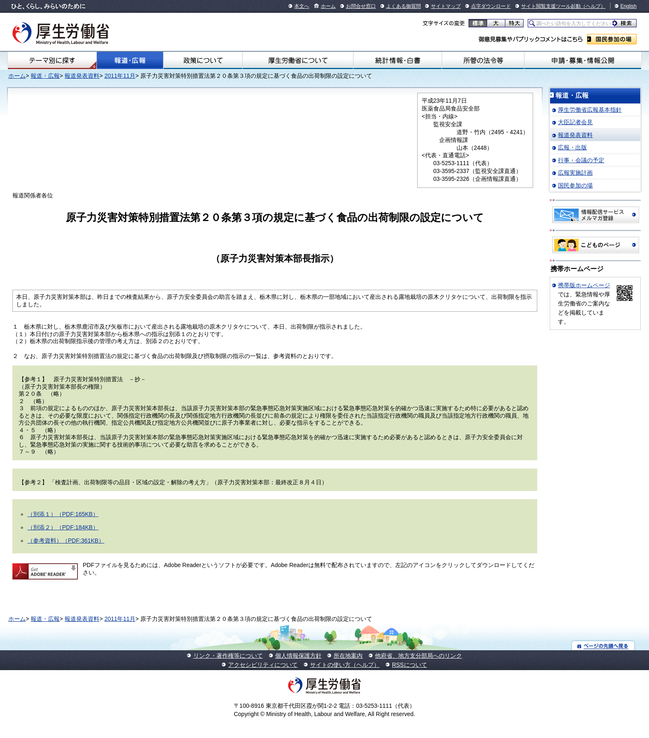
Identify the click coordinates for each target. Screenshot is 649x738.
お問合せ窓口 (361, 6)
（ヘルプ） (593, 6)
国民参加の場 (612, 39)
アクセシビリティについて (263, 664)
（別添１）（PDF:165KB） (63, 514)
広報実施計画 (575, 172)
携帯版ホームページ (584, 285)
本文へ (301, 6)
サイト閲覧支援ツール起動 (551, 6)
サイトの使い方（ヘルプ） (345, 664)
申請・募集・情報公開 (582, 60)
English (628, 6)
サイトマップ (446, 6)
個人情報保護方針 (298, 655)
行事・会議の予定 (581, 160)
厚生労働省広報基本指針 (590, 109)
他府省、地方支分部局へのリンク (418, 655)
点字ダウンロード (491, 6)
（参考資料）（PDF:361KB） (65, 540)
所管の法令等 (483, 60)
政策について (202, 60)
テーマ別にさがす (52, 60)
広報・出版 (572, 147)
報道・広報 (130, 60)
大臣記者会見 (575, 122)
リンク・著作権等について (228, 655)
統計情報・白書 (397, 60)
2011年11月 (119, 75)
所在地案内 (348, 655)
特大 (514, 23)
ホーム (328, 6)
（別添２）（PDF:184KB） (63, 527)
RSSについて (409, 664)
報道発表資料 (82, 75)
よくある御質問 (403, 6)
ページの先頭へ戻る (603, 645)
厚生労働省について (298, 60)
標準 (478, 23)
